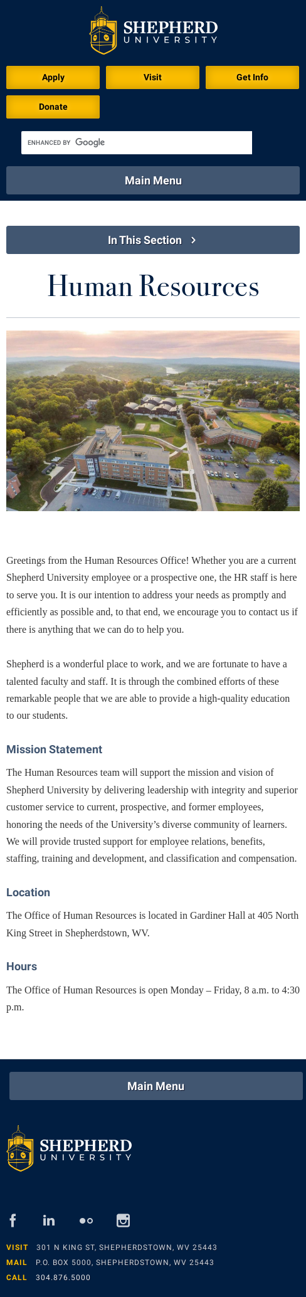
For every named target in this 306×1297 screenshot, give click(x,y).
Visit (153, 77)
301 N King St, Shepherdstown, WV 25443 (127, 1247)
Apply (53, 77)
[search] (136, 142)
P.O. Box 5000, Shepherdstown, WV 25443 (125, 1262)
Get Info (252, 77)
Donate (53, 107)
